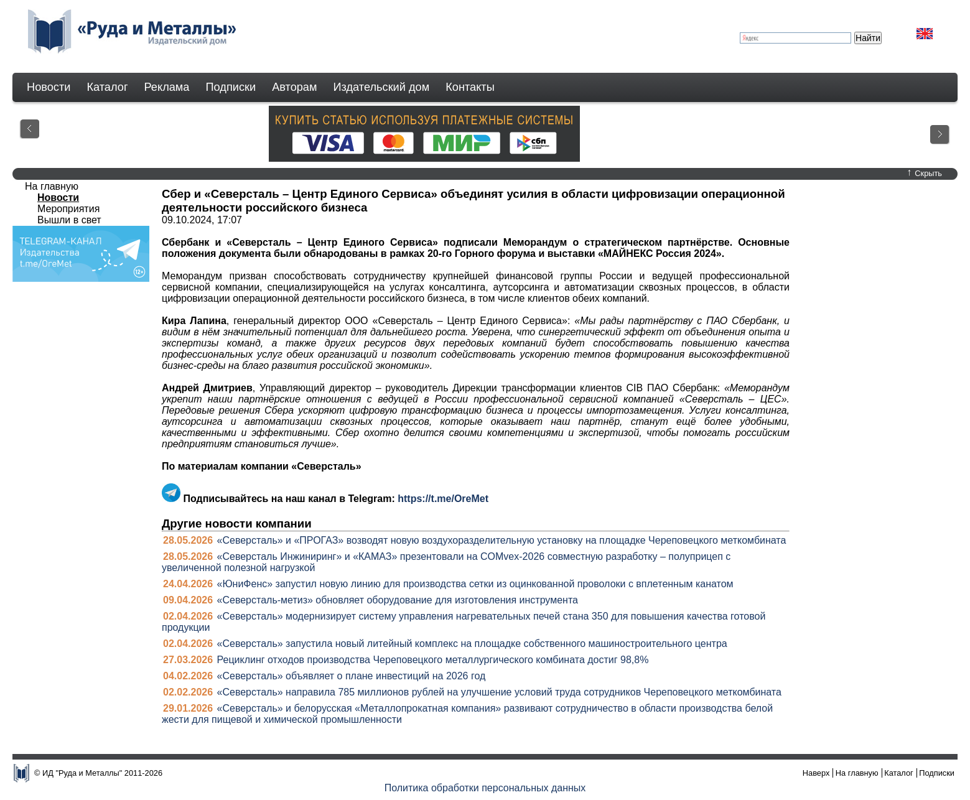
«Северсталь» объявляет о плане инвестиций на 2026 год (351, 676)
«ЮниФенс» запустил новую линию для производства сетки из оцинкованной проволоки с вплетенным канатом (475, 584)
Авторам (294, 87)
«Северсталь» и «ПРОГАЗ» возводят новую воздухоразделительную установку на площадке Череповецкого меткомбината (501, 540)
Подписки (231, 87)
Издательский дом (381, 87)
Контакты (470, 87)
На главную (51, 186)
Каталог (107, 87)
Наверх (816, 773)
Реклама (167, 87)
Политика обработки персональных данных (485, 788)
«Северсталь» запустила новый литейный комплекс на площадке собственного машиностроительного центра (472, 643)
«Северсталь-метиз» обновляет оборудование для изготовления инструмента (397, 600)
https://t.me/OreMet (443, 498)
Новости (48, 87)
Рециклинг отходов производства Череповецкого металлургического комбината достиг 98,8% (433, 659)
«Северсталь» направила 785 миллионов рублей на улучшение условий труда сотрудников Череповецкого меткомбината (499, 692)
